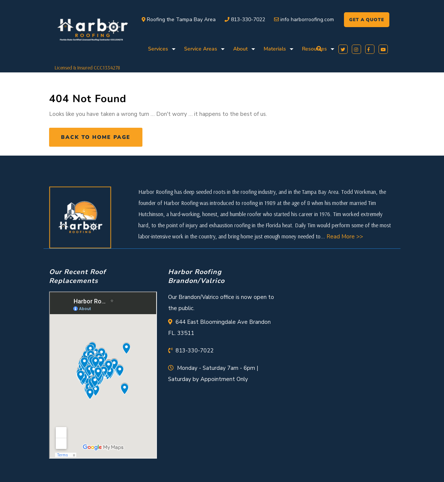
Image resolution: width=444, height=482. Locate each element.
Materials (275, 48)
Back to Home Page (96, 137)
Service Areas (200, 48)
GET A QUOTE (366, 20)
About (240, 48)
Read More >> (344, 236)
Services (158, 48)
